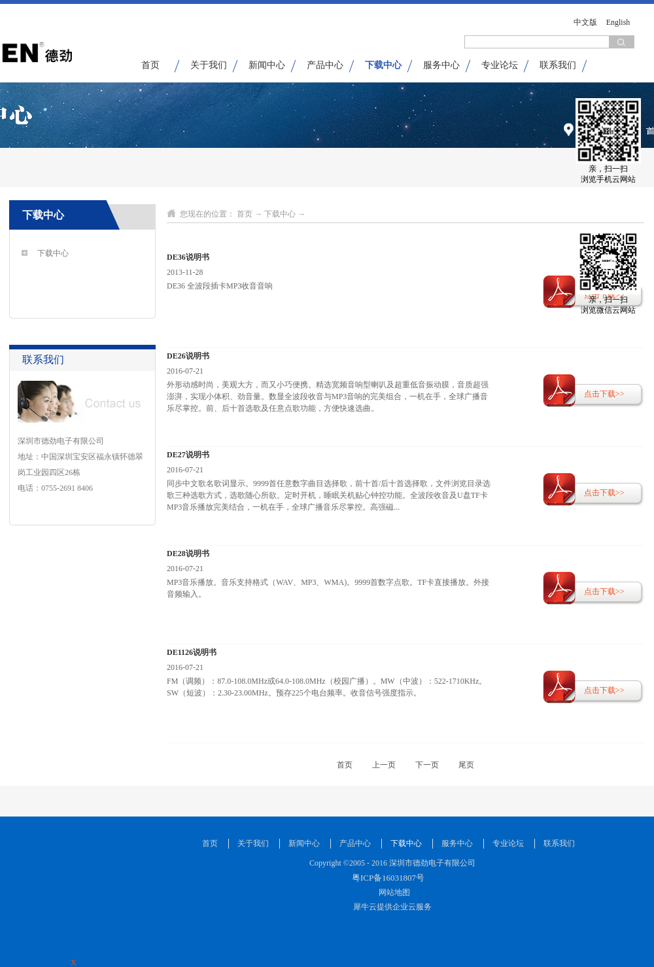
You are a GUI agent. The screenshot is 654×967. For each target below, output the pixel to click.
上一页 (384, 764)
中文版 (585, 22)
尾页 (466, 764)
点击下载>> (604, 393)
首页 (150, 65)
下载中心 (280, 214)
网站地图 (392, 892)
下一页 (427, 764)
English (618, 22)
